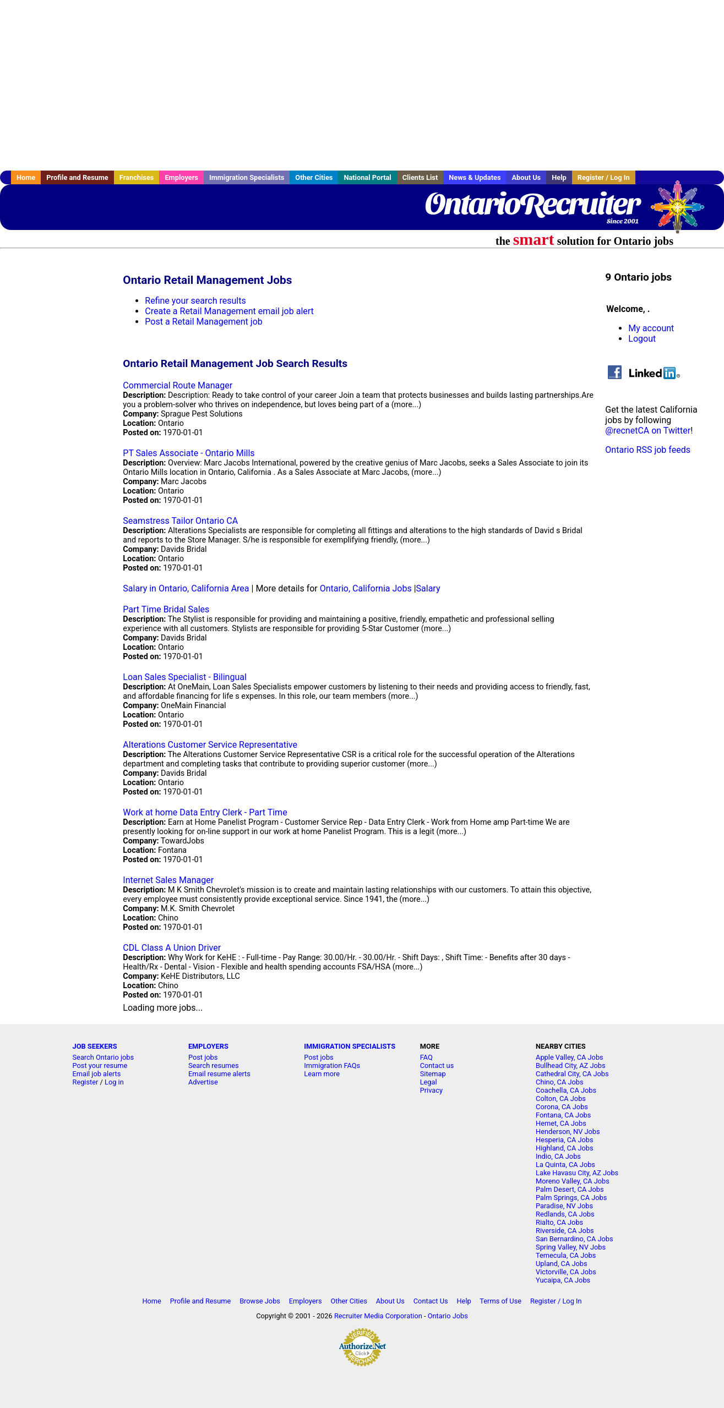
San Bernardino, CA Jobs (574, 1239)
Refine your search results (195, 300)
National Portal (367, 177)
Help (559, 177)
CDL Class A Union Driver (172, 948)
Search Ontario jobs (103, 1057)
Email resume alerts (219, 1074)
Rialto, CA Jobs (559, 1222)
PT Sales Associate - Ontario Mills (188, 453)
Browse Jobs (259, 1301)
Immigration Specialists (246, 177)
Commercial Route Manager (177, 385)
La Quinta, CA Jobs (565, 1164)
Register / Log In (604, 177)
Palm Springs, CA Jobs (571, 1197)
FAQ (426, 1057)
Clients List (420, 177)
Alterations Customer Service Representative (210, 744)
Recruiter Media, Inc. (682, 212)
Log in (114, 1082)
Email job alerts (97, 1074)
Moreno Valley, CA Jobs (572, 1181)
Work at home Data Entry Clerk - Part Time (205, 812)
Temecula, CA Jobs (566, 1255)
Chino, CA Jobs (560, 1082)
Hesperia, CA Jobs (565, 1140)
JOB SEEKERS (95, 1046)
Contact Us (430, 1301)
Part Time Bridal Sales (166, 609)
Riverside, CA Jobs (565, 1230)
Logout (642, 338)
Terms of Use (500, 1301)
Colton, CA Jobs (561, 1098)
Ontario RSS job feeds (647, 450)
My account (651, 328)
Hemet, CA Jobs (561, 1123)
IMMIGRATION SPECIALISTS (349, 1046)
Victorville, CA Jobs (566, 1272)
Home (26, 177)
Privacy (431, 1090)
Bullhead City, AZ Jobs (570, 1065)
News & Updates (474, 177)
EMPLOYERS (208, 1046)
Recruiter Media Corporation (378, 1316)
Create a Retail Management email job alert (229, 311)
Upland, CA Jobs (561, 1263)
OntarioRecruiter (531, 203)
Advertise (203, 1082)
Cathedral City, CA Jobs (572, 1074)
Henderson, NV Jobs (568, 1131)
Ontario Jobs (448, 1316)
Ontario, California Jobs (366, 588)
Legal (428, 1082)
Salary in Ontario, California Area (186, 588)
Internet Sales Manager (168, 880)
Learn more (322, 1074)
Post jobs (202, 1057)
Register (86, 1082)
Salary (428, 588)
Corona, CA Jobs (562, 1107)
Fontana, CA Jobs (563, 1115)
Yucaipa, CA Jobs (563, 1280)
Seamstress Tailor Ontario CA (180, 521)
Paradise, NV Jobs (564, 1206)
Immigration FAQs (332, 1065)
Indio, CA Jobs (558, 1156)
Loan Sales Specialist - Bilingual (185, 677)
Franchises (136, 177)
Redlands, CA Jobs (565, 1214)
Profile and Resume (77, 177)
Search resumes (213, 1065)
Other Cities (314, 177)
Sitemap (433, 1074)
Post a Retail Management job (203, 321)
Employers (181, 177)
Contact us (437, 1065)
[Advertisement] (362, 85)
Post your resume (100, 1065)
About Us (526, 177)
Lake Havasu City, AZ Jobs (577, 1173)
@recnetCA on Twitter (647, 430)
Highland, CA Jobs (565, 1148)
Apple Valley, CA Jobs (569, 1057)
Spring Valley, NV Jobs (571, 1247)
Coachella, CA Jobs (566, 1090)
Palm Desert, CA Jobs (570, 1189)
